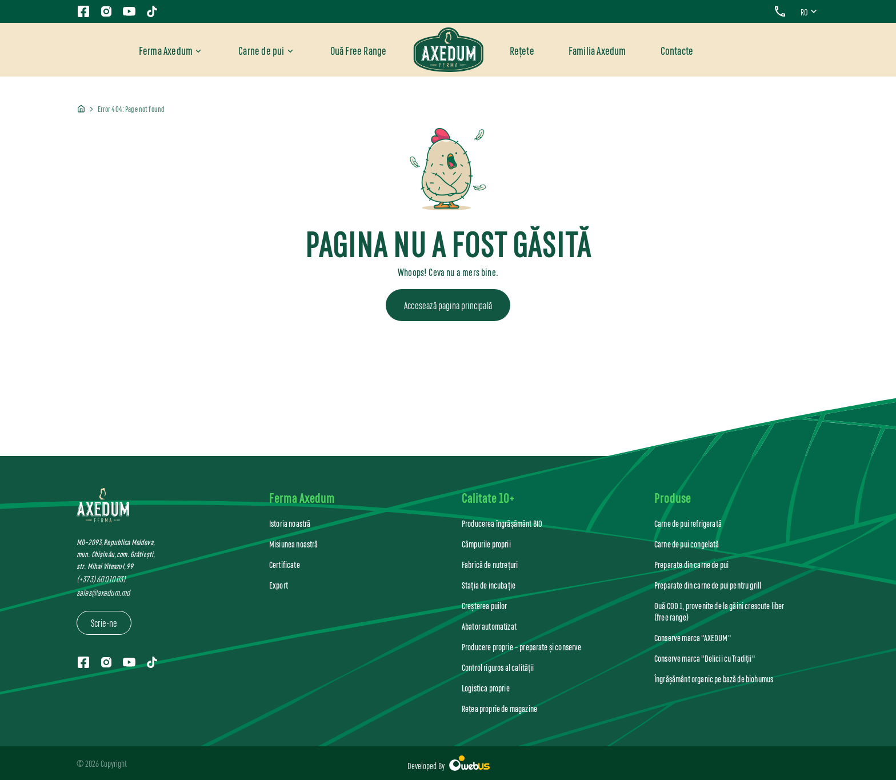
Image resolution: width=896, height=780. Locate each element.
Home (81, 109)
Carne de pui (261, 50)
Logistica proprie (486, 687)
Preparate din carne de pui (691, 564)
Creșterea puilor (484, 605)
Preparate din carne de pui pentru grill (707, 584)
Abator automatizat (489, 626)
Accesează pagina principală (448, 304)
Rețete (522, 50)
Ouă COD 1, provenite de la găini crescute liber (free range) (719, 611)
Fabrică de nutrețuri (490, 564)
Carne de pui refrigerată (688, 523)
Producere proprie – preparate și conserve (522, 646)
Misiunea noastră (293, 543)
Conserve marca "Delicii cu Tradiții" (704, 658)
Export (278, 584)
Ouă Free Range (358, 50)
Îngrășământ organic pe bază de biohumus (713, 678)
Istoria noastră (289, 523)
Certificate (284, 564)
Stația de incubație (488, 584)
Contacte (677, 50)
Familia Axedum (597, 50)
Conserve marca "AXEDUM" (692, 637)
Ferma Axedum (166, 50)
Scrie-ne (104, 622)
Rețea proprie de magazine (499, 708)
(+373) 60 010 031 (101, 578)
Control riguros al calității (498, 667)
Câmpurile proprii (486, 543)
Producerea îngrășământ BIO (502, 523)
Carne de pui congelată (686, 543)
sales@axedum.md (103, 592)
